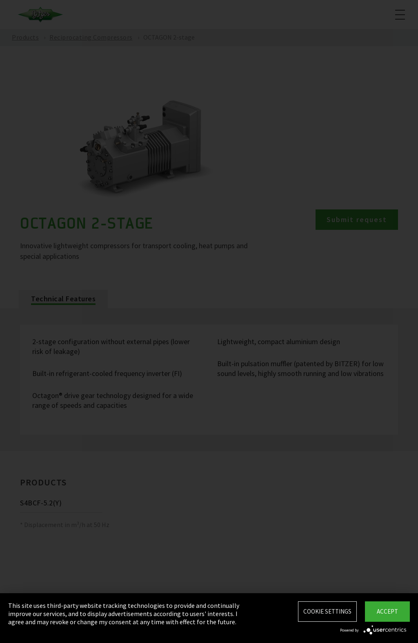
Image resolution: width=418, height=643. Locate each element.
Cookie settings (327, 611)
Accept (387, 611)
